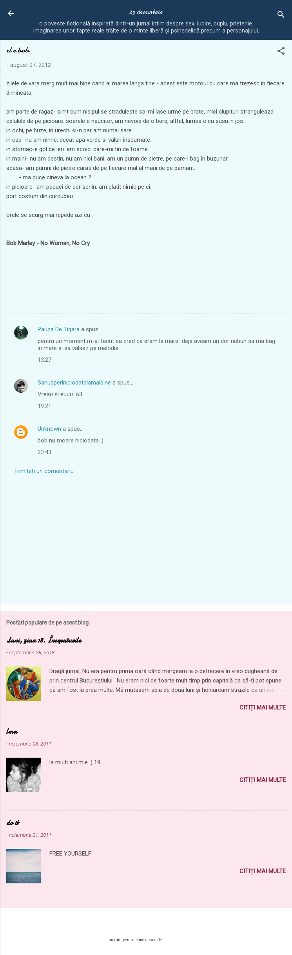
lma (11, 732)
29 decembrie (146, 11)
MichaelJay (174, 939)
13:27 (44, 359)
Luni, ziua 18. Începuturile (43, 640)
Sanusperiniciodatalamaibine (74, 382)
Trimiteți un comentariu (44, 471)
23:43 (44, 452)
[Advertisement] (146, 537)
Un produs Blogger (146, 924)
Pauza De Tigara (59, 329)
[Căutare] (281, 16)
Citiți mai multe (262, 707)
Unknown (49, 428)
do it (12, 823)
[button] (281, 52)
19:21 (44, 406)
